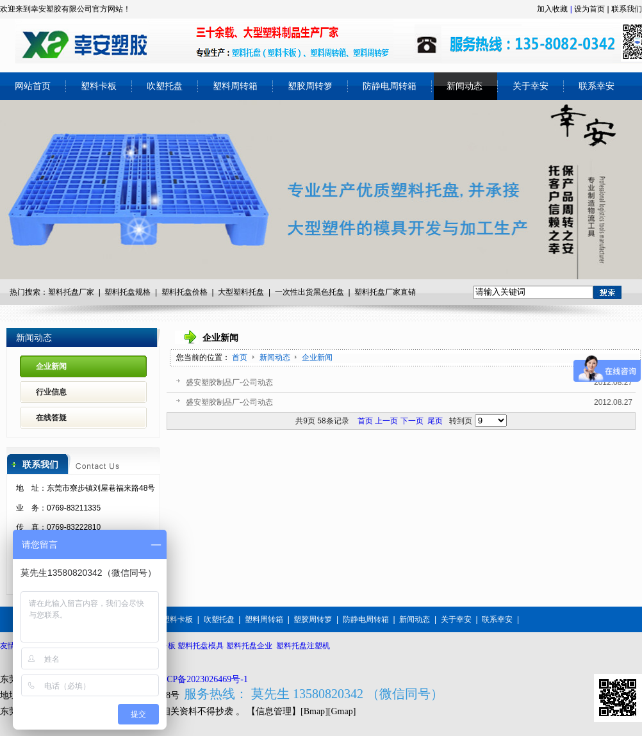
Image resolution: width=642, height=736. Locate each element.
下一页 (412, 420)
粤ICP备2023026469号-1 (201, 679)
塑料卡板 (177, 619)
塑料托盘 (176, 292)
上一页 (386, 420)
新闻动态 (275, 357)
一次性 (286, 292)
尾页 (435, 420)
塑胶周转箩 (312, 619)
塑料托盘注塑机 (303, 645)
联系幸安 (497, 619)
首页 (239, 357)
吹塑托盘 (219, 619)
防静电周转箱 (366, 619)
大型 (225, 292)
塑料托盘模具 (200, 645)
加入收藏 (552, 8)
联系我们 (626, 8)
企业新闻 (317, 357)
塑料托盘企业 (249, 645)
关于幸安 (456, 619)
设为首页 (589, 8)
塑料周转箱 (264, 619)
